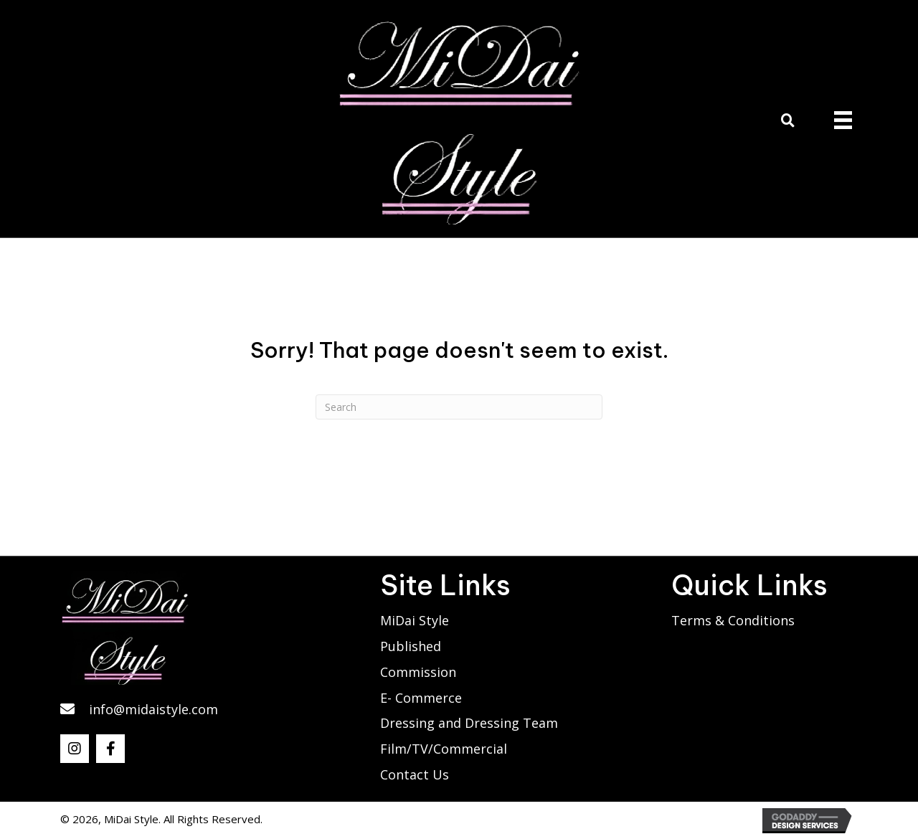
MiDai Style (414, 620)
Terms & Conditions (733, 620)
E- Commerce (421, 697)
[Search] (459, 407)
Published (410, 646)
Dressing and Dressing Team (469, 722)
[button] (74, 748)
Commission (418, 672)
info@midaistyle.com (153, 709)
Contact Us (414, 774)
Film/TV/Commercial (443, 748)
